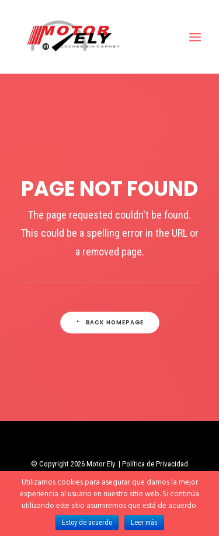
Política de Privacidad (155, 463)
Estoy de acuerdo (87, 522)
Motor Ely (100, 463)
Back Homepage (109, 323)
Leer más (144, 522)
